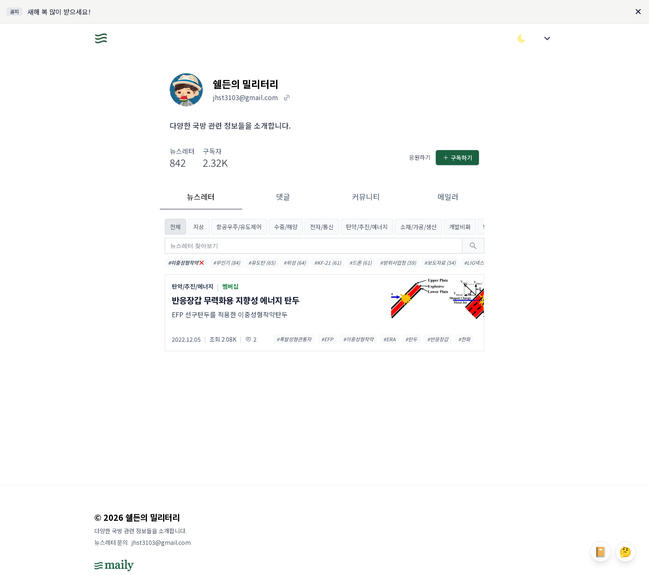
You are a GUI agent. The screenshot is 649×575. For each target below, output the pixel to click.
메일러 (448, 196)
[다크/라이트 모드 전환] (521, 38)
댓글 (283, 196)
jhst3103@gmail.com (161, 542)
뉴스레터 (201, 196)
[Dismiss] (638, 11)
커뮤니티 (366, 196)
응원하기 (419, 157)
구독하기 (457, 157)
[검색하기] (473, 246)
